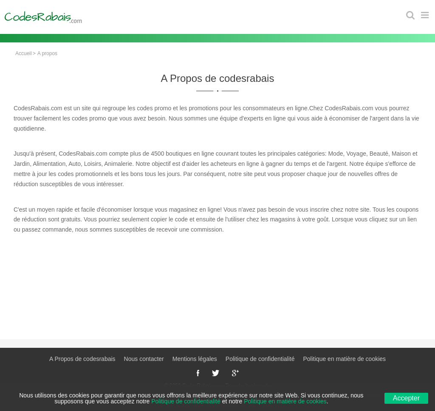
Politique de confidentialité (260, 358)
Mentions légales (194, 358)
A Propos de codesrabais (82, 358)
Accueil (23, 53)
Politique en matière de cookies (344, 358)
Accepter (406, 398)
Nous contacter (144, 358)
